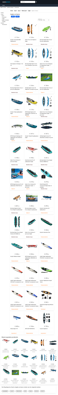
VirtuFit (42, 391)
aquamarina (5, 391)
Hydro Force (19, 391)
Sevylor (36, 391)
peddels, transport (10, 7)
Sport (2, 14)
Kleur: (17, 16)
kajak (4, 18)
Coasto (12, 391)
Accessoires (16, 7)
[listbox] (43, 20)
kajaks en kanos (3, 7)
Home (3, 5)
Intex (25, 391)
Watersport (4, 17)
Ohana (30, 391)
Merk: (13, 16)
